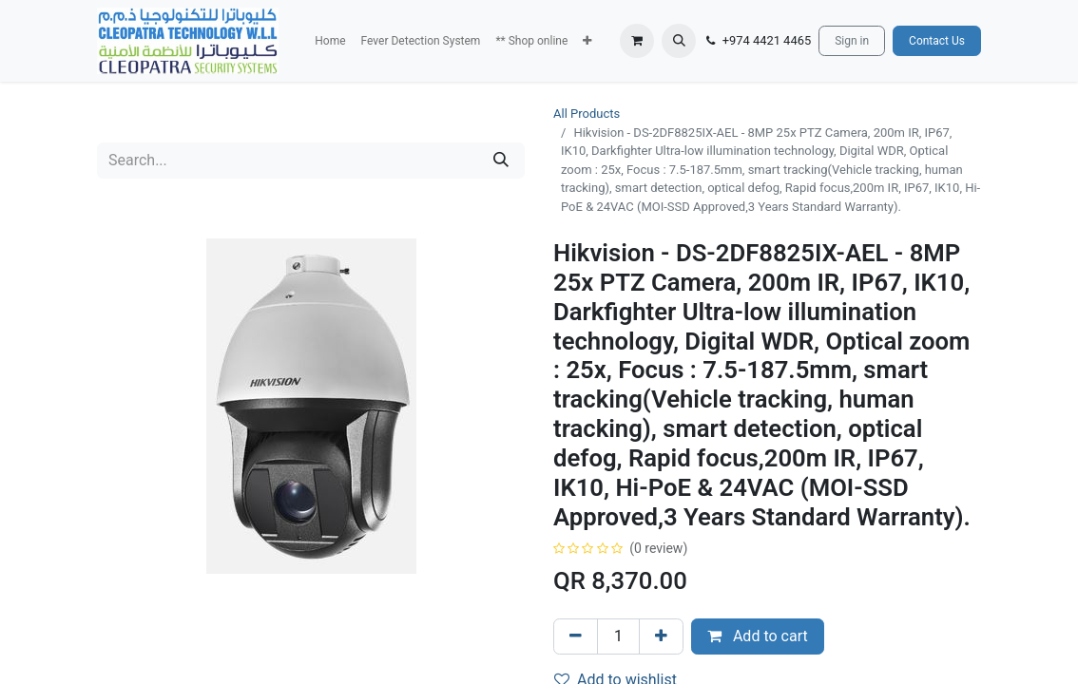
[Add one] (661, 636)
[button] (587, 41)
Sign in (852, 41)
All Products (586, 113)
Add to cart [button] (757, 636)
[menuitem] (330, 41)
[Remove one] (575, 636)
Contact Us (937, 41)
